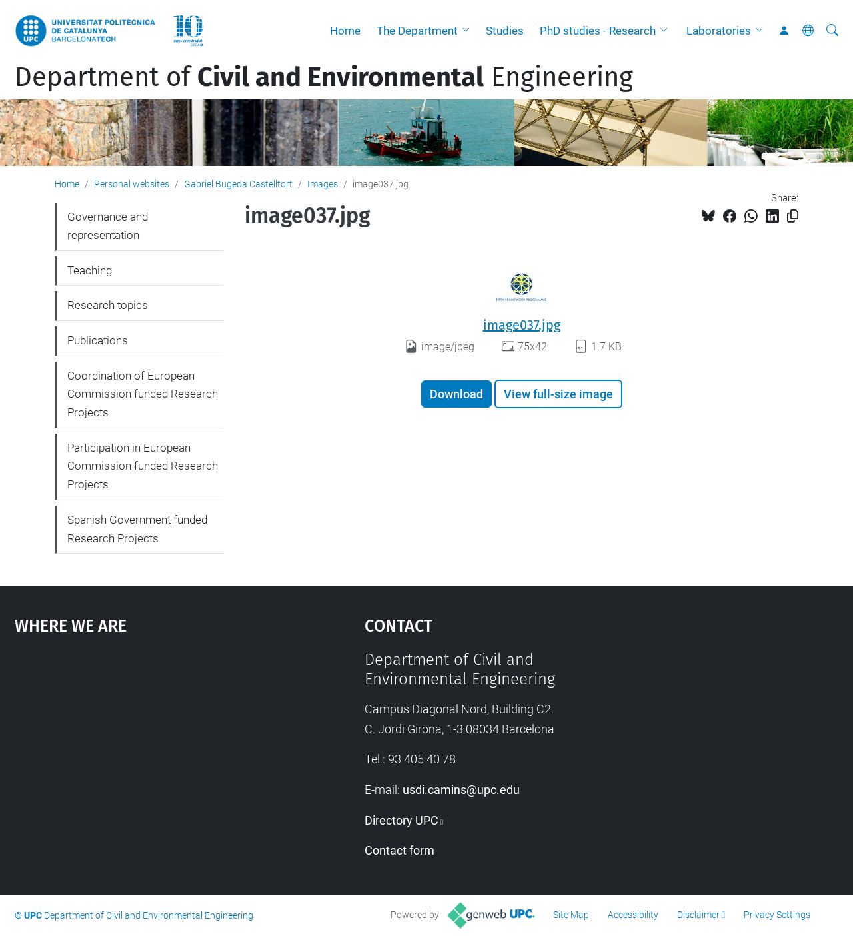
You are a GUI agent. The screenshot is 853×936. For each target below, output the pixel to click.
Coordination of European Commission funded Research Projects (142, 394)
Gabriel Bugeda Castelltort (238, 184)
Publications (97, 340)
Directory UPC (401, 820)
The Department (417, 30)
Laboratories (718, 30)
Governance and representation (107, 226)
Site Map (571, 914)
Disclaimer (698, 914)
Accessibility (633, 914)
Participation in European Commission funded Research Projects (142, 466)
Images (322, 184)
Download (456, 394)
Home (345, 30)
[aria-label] (832, 31)
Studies (505, 30)
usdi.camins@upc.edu (461, 790)
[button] (469, 31)
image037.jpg (521, 325)
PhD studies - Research (598, 30)
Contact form (399, 850)
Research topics (107, 305)
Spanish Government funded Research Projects (137, 529)
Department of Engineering (324, 77)
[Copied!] (792, 216)
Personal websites (131, 184)
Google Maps (147, 750)
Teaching (89, 270)
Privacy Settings (777, 914)
